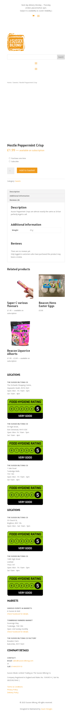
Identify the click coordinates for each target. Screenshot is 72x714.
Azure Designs (46, 709)
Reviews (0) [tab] (14, 200)
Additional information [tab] (19, 196)
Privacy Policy (12, 689)
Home (9, 82)
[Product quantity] (10, 170)
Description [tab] (15, 191)
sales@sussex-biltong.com (23, 661)
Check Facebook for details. (18, 614)
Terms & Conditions (15, 687)
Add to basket (27, 170)
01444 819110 (16, 666)
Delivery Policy (12, 692)
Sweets (15, 82)
